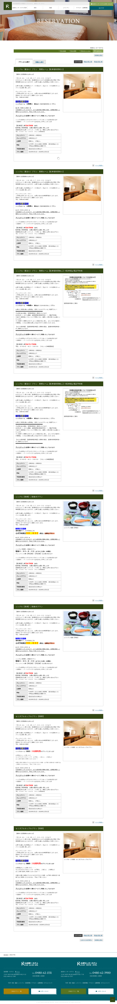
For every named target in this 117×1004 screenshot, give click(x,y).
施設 (16, 983)
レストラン (21, 983)
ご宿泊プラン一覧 (16, 991)
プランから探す (24, 62)
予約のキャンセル (85, 51)
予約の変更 (73, 51)
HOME (6, 955)
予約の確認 (63, 51)
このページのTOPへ (86, 940)
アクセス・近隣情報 (37, 983)
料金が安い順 (88, 61)
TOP (9, 983)
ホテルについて (48, 983)
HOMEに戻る (98, 55)
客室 (13, 983)
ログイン (98, 51)
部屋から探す (40, 62)
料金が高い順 (98, 61)
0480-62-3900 (102, 973)
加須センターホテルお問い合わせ (102, 4)
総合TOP (101, 8)
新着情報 (27, 983)
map (18, 972)
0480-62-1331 (43, 973)
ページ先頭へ (98, 165)
